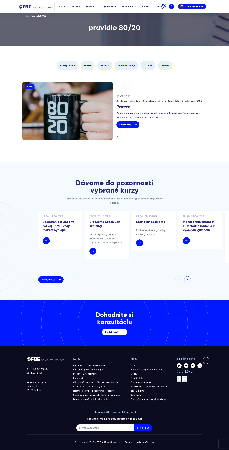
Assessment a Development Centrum (149, 386)
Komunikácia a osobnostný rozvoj (90, 386)
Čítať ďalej (125, 124)
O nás (89, 6)
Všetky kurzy (48, 279)
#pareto (162, 101)
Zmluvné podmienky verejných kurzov (149, 399)
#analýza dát (122, 101)
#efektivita (135, 101)
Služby (74, 6)
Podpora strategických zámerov (146, 369)
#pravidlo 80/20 (175, 101)
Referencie (127, 6)
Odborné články (126, 65)
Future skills (79, 378)
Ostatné (148, 65)
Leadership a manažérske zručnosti (90, 365)
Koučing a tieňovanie (141, 382)
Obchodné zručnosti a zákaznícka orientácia (95, 382)
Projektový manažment (84, 374)
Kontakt (146, 6)
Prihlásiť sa (143, 427)
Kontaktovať (111, 332)
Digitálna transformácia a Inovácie (90, 399)
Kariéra (87, 65)
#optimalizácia (149, 101)
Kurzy (60, 6)
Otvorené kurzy (195, 6)
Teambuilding (137, 378)
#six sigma (190, 101)
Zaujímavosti (107, 6)
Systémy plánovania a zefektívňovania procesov (97, 395)
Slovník (165, 65)
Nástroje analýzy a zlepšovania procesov (93, 390)
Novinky (104, 65)
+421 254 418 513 (39, 369)
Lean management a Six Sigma (88, 369)
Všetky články (67, 65)
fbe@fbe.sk (36, 373)
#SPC (199, 101)
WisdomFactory (145, 442)
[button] (117, 136)
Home (28, 16)
